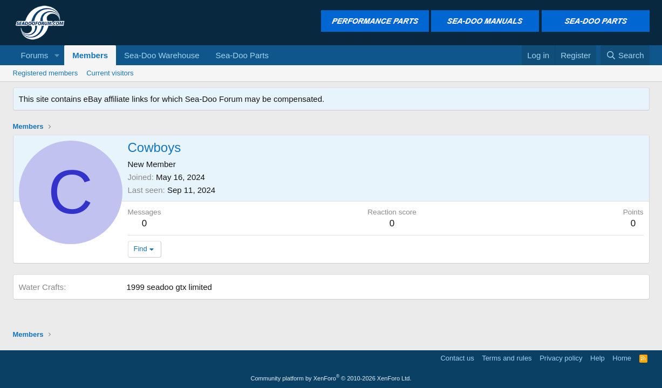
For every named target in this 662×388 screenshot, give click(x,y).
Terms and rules (506, 358)
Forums (35, 55)
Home (621, 358)
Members (90, 55)
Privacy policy (561, 358)
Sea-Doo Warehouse (162, 55)
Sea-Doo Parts (242, 55)
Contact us (457, 358)
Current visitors (109, 73)
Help (597, 358)
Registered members (45, 73)
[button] (56, 55)
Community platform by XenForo (331, 378)
